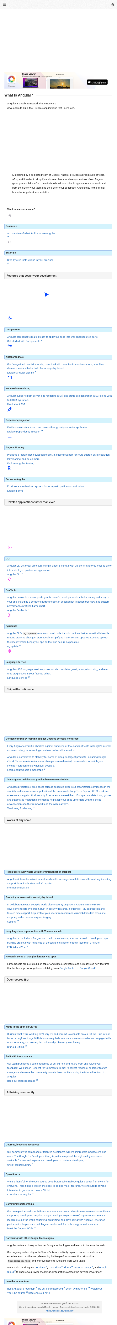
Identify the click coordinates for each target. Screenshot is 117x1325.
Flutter (67, 1267)
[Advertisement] (58, 42)
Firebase (40, 1267)
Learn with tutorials (77, 1288)
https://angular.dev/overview (59, 1311)
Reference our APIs (39, 1292)
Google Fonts (66, 968)
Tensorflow (54, 1267)
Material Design (83, 1267)
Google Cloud (87, 968)
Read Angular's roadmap (21, 1288)
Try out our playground (50, 1288)
